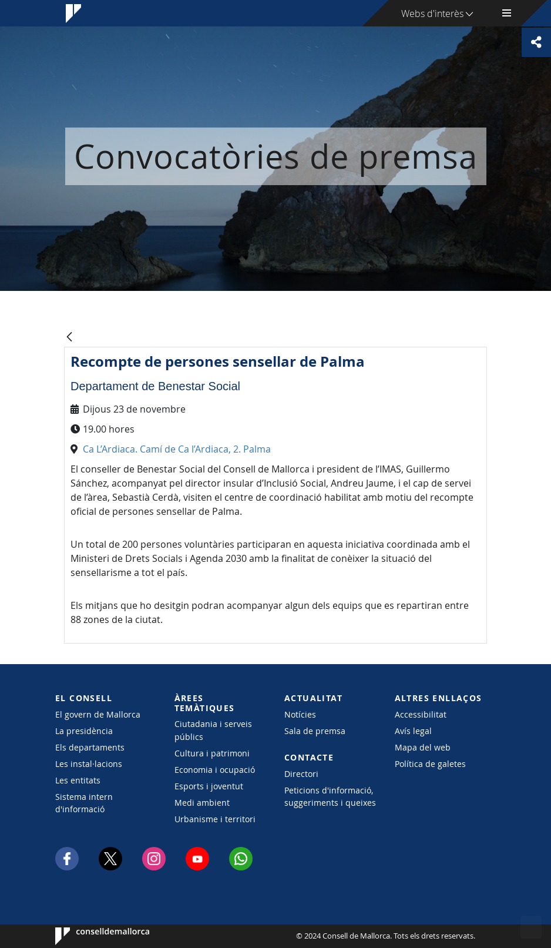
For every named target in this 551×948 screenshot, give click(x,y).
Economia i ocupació (214, 769)
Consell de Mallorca (90, 936)
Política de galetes (430, 763)
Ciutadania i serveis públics (213, 730)
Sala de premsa (314, 730)
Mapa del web (423, 747)
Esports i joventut (208, 786)
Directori (301, 773)
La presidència (84, 730)
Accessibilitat (420, 714)
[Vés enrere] (69, 337)
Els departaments (90, 747)
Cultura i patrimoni (212, 753)
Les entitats (77, 780)
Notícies (300, 714)
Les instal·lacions (88, 763)
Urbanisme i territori (215, 819)
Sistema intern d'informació (84, 803)
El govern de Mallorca (97, 714)
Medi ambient (202, 802)
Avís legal (413, 730)
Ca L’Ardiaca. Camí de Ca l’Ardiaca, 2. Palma (177, 449)
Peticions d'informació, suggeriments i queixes (330, 796)
